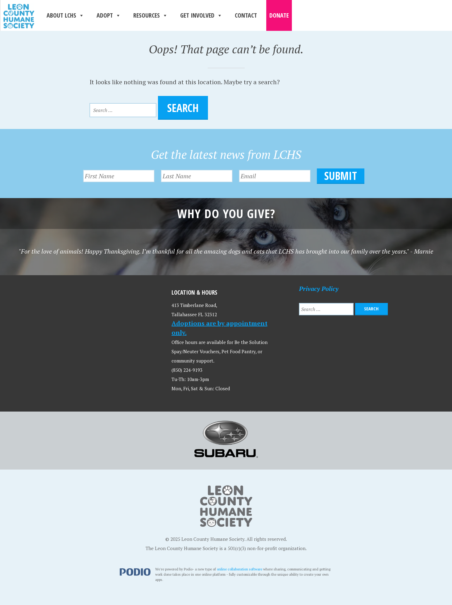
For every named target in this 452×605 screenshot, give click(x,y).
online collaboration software (239, 569)
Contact (246, 15)
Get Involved (201, 15)
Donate (279, 15)
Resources (150, 15)
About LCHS (65, 15)
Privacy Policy (318, 288)
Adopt (109, 15)
